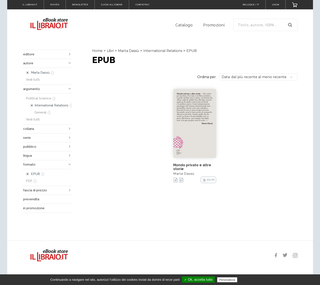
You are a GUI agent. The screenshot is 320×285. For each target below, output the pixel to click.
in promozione (34, 208)
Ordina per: (206, 77)
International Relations (162, 51)
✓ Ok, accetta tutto (198, 279)
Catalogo (184, 25)
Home (97, 51)
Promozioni (214, 25)
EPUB (191, 51)
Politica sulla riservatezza (256, 279)
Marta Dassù (128, 51)
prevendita (31, 199)
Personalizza (227, 279)
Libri (110, 51)
